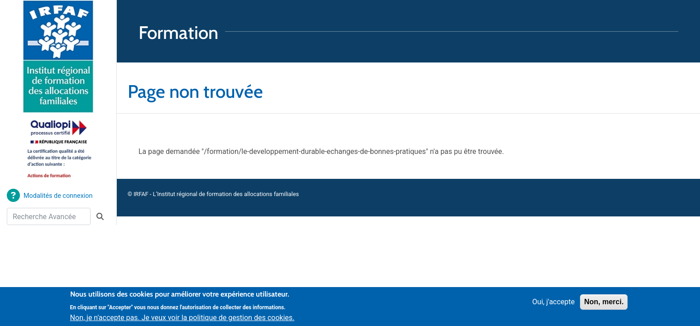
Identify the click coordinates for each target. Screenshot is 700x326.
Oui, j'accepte (553, 305)
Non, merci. (603, 305)
